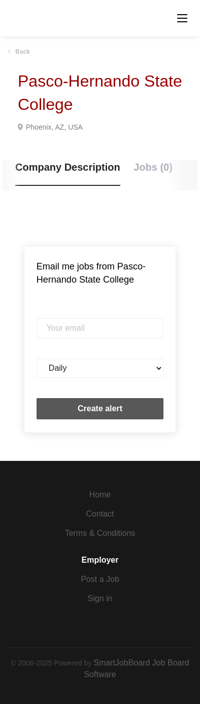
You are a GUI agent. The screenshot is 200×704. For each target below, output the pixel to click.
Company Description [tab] (67, 167)
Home (100, 494)
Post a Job (100, 579)
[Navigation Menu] (182, 18)
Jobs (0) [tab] (153, 167)
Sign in (100, 598)
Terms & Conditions (100, 533)
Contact (100, 514)
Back (22, 51)
